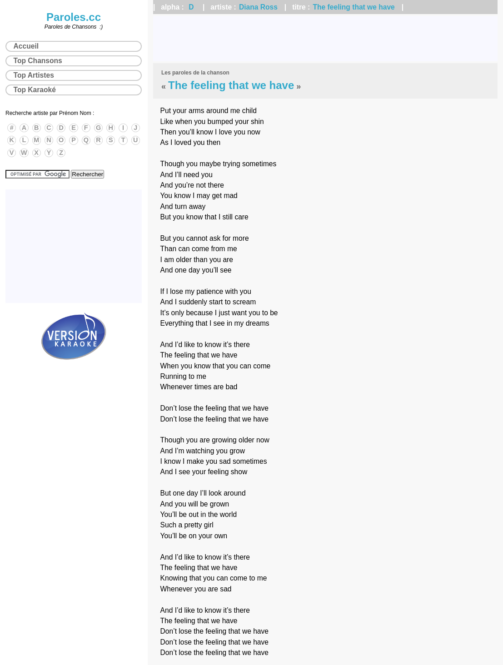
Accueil (26, 46)
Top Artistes (34, 75)
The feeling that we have (354, 7)
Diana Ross (258, 7)
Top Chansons (38, 61)
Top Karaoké (35, 90)
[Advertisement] (325, 38)
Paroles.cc (73, 17)
